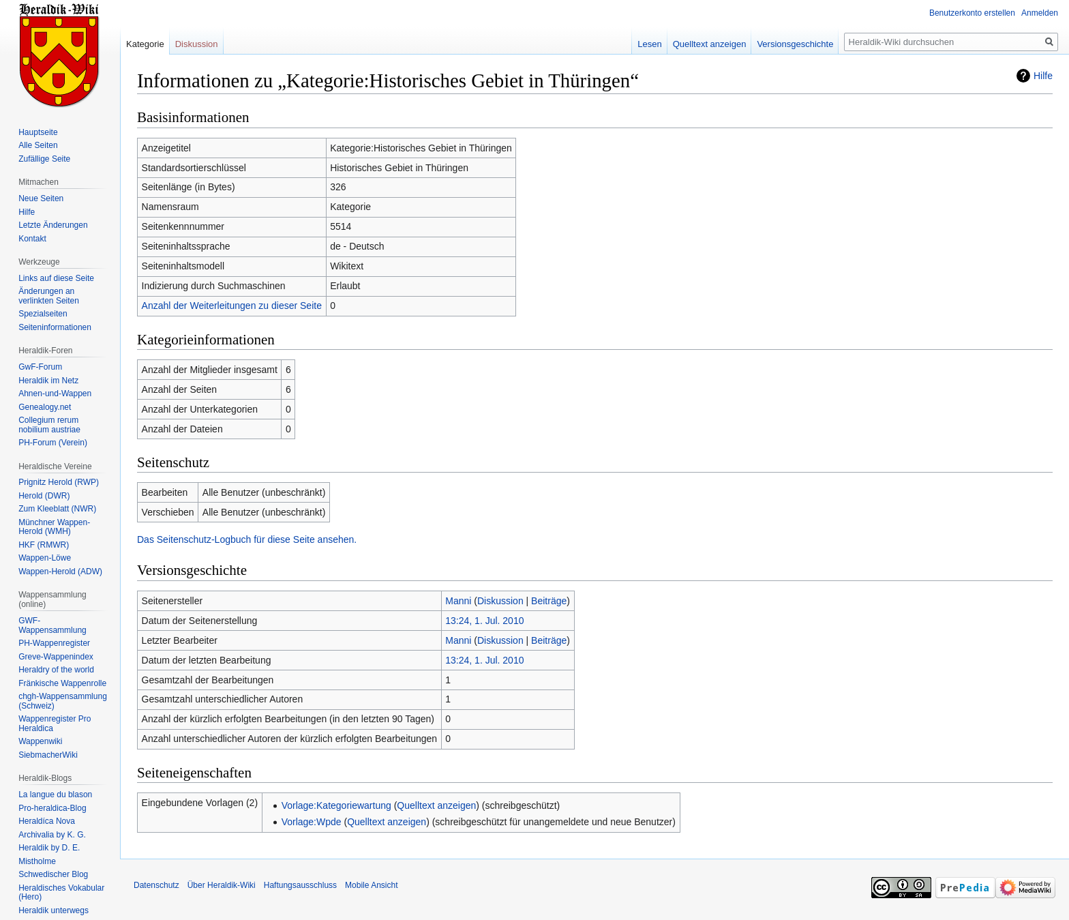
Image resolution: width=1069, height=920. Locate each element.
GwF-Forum (40, 367)
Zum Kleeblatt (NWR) (57, 509)
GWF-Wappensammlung (52, 625)
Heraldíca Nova (46, 821)
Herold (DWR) (44, 496)
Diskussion (500, 600)
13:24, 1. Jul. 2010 (484, 620)
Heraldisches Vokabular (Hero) (61, 892)
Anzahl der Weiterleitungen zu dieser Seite (232, 305)
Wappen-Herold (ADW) (60, 571)
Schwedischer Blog (53, 874)
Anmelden (1039, 13)
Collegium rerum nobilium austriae (49, 424)
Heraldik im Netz (48, 380)
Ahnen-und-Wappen (54, 393)
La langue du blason (55, 794)
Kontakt (32, 238)
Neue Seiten (40, 198)
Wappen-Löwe (44, 558)
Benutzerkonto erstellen (972, 13)
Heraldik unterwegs (53, 910)
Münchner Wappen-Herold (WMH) (54, 527)
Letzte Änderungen (52, 225)
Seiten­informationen (54, 327)
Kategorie (145, 44)
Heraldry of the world (56, 669)
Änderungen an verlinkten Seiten (48, 296)
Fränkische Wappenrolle (62, 683)
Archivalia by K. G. (52, 835)
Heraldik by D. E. (49, 847)
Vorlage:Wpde (312, 821)
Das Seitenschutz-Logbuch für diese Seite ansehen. (247, 539)
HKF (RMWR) (43, 545)
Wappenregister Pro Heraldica (54, 723)
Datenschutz (156, 885)
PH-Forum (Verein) (52, 442)
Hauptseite (37, 132)
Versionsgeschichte (795, 44)
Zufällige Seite (44, 159)
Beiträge (549, 600)
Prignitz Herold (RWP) (58, 482)
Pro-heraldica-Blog (52, 808)
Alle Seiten (37, 145)
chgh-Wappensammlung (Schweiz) (62, 701)
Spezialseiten (42, 313)
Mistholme (37, 861)
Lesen (649, 44)
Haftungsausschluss (300, 885)
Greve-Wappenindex (55, 657)
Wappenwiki (40, 741)
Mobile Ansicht (371, 885)
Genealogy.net (44, 407)
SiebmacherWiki (48, 755)
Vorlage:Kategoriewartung (336, 805)
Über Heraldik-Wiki (221, 885)
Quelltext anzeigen (436, 805)
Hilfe (1043, 75)
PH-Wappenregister (54, 643)
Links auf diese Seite (56, 278)
